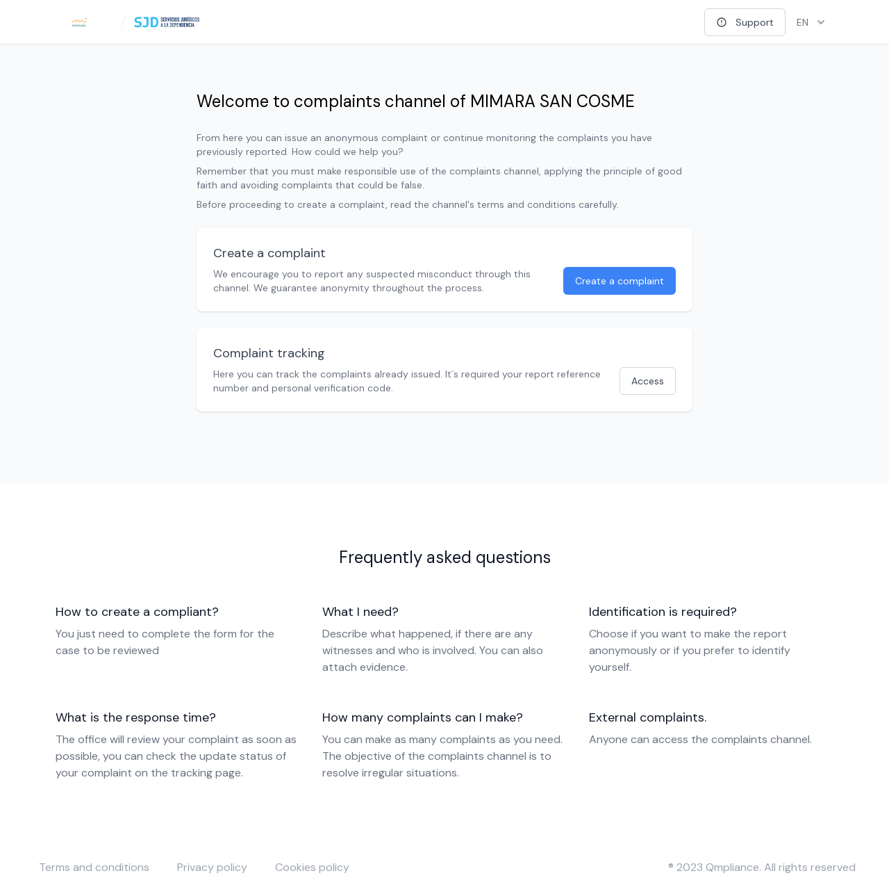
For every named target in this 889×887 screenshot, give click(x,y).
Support (745, 22)
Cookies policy (312, 867)
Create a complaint (619, 281)
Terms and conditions (94, 867)
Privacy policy (212, 867)
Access (647, 381)
